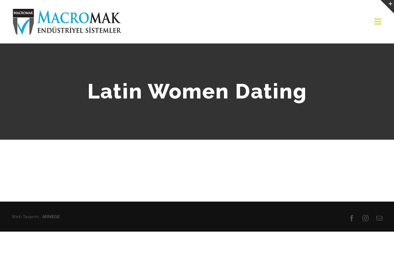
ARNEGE (51, 216)
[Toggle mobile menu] (378, 21)
